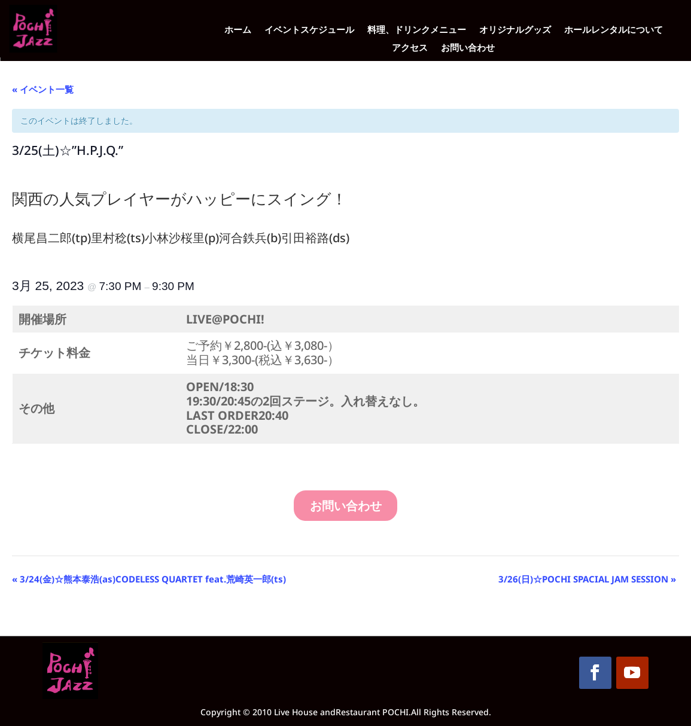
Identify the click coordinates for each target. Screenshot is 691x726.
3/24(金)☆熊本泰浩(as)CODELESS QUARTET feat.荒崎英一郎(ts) (149, 579)
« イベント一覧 (43, 89)
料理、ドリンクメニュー (416, 30)
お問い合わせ (468, 48)
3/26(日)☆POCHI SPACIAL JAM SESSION (587, 579)
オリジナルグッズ (515, 30)
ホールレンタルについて (613, 30)
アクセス (410, 48)
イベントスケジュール (309, 30)
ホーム (237, 30)
